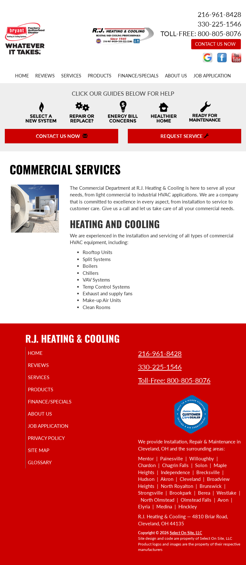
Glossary (47, 474)
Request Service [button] (184, 136)
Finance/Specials (138, 75)
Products (99, 75)
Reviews (45, 75)
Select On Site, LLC (186, 532)
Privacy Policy (44, 446)
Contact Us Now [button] (216, 44)
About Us (176, 75)
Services (71, 75)
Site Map (46, 462)
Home (22, 75)
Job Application (212, 75)
